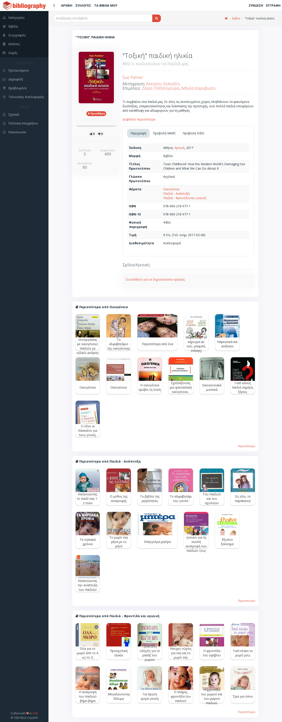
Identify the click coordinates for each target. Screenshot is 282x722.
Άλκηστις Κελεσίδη (163, 83)
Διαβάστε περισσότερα (138, 119)
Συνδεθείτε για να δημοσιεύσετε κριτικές (155, 279)
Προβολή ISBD (193, 133)
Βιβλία (236, 18)
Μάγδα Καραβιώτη (198, 88)
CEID (35, 713)
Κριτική (179, 148)
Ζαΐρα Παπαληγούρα (160, 88)
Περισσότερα (246, 446)
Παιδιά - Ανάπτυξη (176, 193)
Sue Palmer (132, 77)
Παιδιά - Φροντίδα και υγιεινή (184, 198)
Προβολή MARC (164, 133)
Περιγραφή (138, 133)
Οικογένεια (171, 189)
